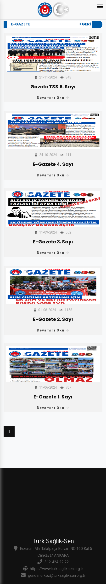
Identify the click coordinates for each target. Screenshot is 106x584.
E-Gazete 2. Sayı (53, 319)
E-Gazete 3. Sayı (53, 241)
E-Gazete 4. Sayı (53, 164)
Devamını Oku (53, 98)
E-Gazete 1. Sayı (53, 396)
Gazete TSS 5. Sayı (53, 86)
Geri (85, 24)
